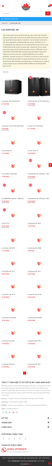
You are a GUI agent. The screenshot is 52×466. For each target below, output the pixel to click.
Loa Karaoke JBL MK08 (34, 248)
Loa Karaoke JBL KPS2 (8, 341)
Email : (3, 408)
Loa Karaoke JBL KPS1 (34, 364)
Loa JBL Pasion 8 (6, 150)
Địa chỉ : (4, 398)
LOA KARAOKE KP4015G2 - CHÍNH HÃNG (13, 198)
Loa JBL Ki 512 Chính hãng (35, 126)
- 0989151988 (22, 402)
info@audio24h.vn (12, 408)
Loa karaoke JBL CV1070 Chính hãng (38, 101)
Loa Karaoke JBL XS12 (34, 271)
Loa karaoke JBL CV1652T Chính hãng (12, 126)
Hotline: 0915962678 (16, 449)
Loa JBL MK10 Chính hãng (9, 174)
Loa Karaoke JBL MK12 (34, 223)
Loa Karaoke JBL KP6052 (35, 317)
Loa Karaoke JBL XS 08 (34, 294)
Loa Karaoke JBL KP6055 (8, 317)
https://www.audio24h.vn (16, 405)
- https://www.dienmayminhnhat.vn (36, 405)
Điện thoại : (5, 402)
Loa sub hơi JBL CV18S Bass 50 (10, 101)
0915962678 (14, 402)
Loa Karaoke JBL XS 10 (8, 294)
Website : (4, 405)
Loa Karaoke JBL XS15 (8, 271)
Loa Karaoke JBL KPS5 (34, 341)
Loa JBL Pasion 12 (33, 150)
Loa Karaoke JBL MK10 (8, 248)
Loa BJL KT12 (5, 223)
